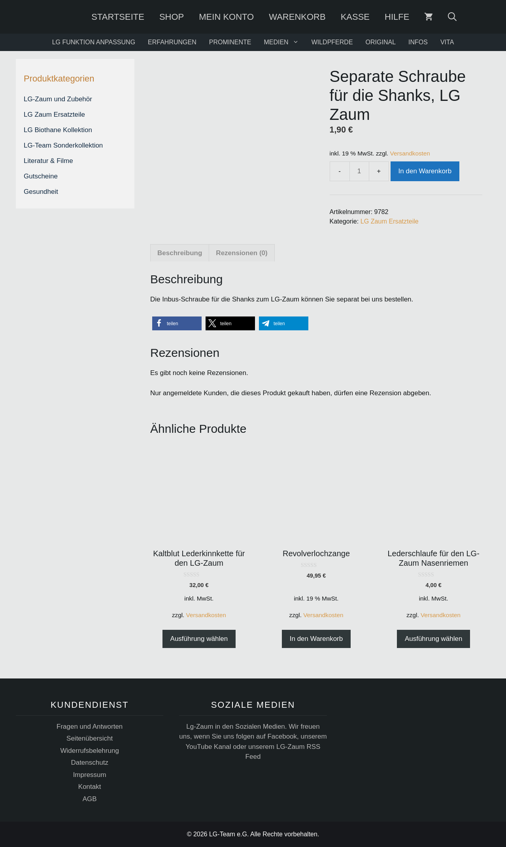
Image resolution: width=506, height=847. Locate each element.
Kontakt (89, 786)
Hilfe (397, 17)
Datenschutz (89, 762)
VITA (447, 42)
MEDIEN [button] (284, 42)
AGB (90, 799)
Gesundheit (41, 191)
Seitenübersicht (89, 738)
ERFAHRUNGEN (172, 42)
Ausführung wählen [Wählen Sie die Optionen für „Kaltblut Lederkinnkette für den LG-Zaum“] (199, 638)
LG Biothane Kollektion (58, 130)
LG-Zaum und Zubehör (58, 99)
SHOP (171, 17)
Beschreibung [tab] (179, 253)
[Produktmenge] (359, 171)
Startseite (118, 17)
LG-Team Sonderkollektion (63, 145)
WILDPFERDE (332, 42)
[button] (177, 323)
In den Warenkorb (425, 171)
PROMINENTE (230, 42)
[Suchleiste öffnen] (452, 17)
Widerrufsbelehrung (89, 750)
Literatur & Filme (48, 161)
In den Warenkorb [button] (316, 638)
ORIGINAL (381, 42)
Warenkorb (297, 17)
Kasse (355, 17)
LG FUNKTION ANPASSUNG (93, 42)
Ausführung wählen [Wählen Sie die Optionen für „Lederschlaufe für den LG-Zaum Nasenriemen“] (434, 638)
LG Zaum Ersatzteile (390, 221)
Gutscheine (41, 176)
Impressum (89, 775)
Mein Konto (226, 17)
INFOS (418, 42)
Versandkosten (410, 153)
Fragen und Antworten (90, 726)
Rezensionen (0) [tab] (241, 253)
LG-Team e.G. (229, 834)
